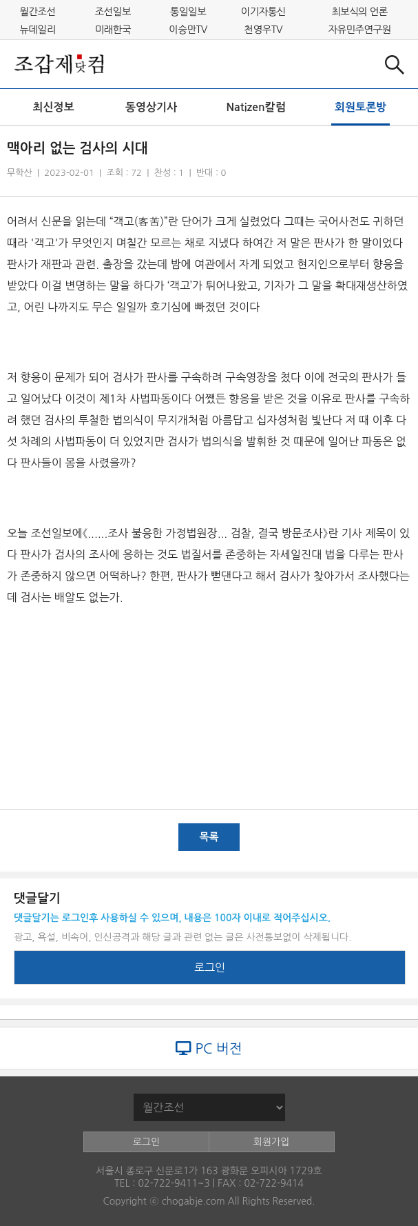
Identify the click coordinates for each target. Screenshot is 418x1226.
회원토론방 (360, 107)
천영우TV (263, 29)
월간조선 (38, 12)
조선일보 (113, 12)
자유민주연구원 (359, 29)
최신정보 (53, 107)
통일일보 (188, 12)
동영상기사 (151, 107)
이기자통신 (263, 12)
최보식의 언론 (359, 12)
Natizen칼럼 (255, 107)
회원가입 (271, 1142)
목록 (208, 837)
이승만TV (188, 29)
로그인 (209, 967)
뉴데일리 (38, 29)
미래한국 (113, 29)
